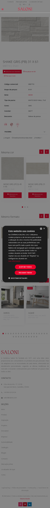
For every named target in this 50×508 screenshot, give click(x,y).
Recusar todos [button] (25, 273)
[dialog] (24, 254)
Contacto (11, 2)
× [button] (44, 228)
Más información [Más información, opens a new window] (14, 261)
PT (24, 4)
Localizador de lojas (35, 2)
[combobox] (41, 229)
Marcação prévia (21, 2)
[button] (17, 278)
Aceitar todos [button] (25, 267)
